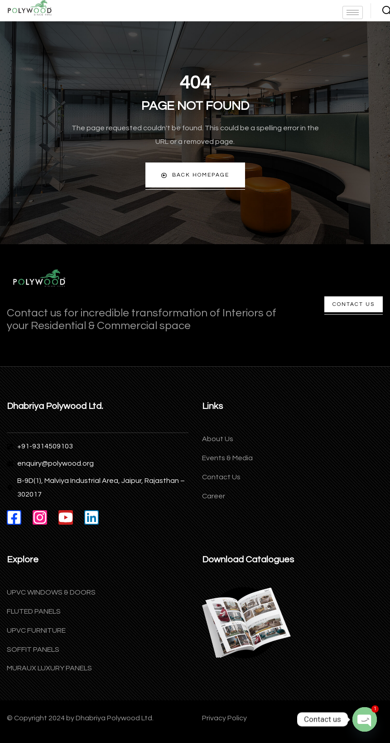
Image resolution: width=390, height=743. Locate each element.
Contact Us (353, 304)
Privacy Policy (224, 718)
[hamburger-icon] (352, 12)
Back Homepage (195, 175)
